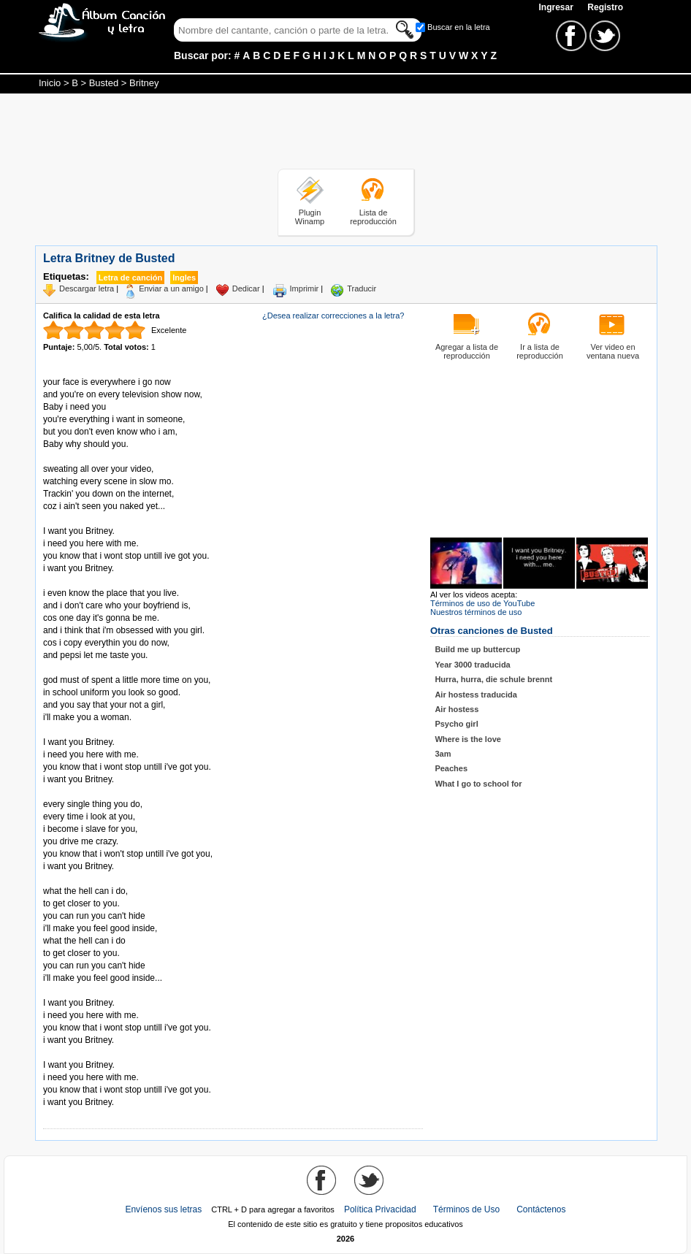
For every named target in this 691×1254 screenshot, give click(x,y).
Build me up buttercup (477, 649)
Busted (103, 82)
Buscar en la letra (458, 27)
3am (443, 753)
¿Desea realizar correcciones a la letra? (333, 315)
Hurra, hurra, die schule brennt (493, 679)
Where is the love (467, 739)
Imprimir (304, 288)
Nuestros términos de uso (476, 612)
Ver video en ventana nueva (613, 351)
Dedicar (246, 288)
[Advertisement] (345, 134)
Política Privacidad (380, 1209)
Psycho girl (456, 723)
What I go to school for (478, 783)
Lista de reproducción (373, 217)
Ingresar (557, 7)
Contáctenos (540, 1209)
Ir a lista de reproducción (539, 351)
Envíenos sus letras (163, 1209)
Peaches (451, 768)
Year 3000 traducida (472, 664)
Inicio (50, 82)
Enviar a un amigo (171, 288)
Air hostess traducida (475, 694)
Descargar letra (86, 288)
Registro (605, 7)
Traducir (361, 288)
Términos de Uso (466, 1209)
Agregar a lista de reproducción (466, 351)
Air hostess (456, 709)
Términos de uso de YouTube (482, 603)
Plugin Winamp (309, 217)
